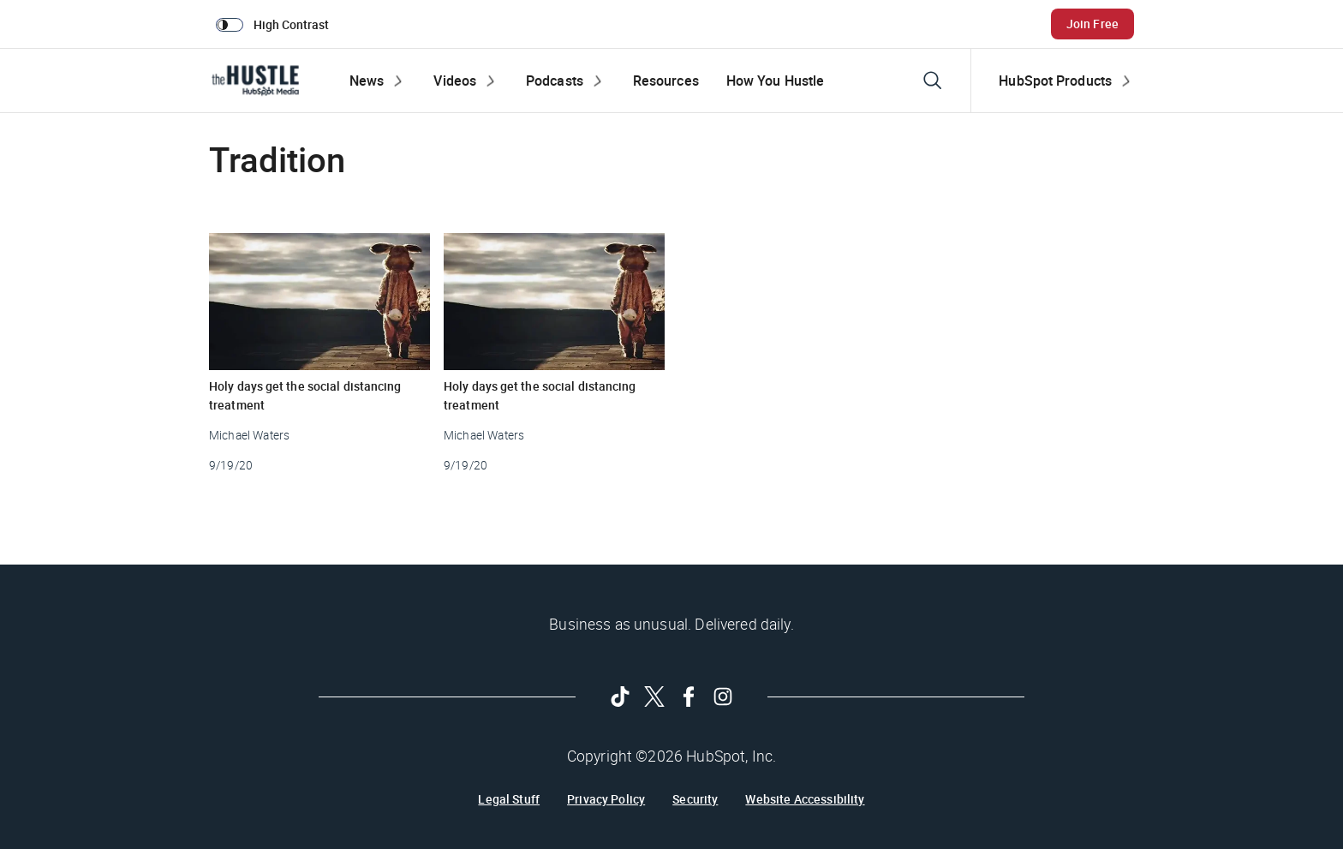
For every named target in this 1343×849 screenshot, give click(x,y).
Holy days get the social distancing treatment (305, 395)
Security (695, 799)
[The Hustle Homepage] (255, 81)
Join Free (1092, 23)
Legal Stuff (509, 799)
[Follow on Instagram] (723, 696)
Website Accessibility (804, 799)
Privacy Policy (606, 799)
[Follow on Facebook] (688, 696)
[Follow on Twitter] (654, 696)
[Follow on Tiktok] (620, 696)
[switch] (276, 24)
